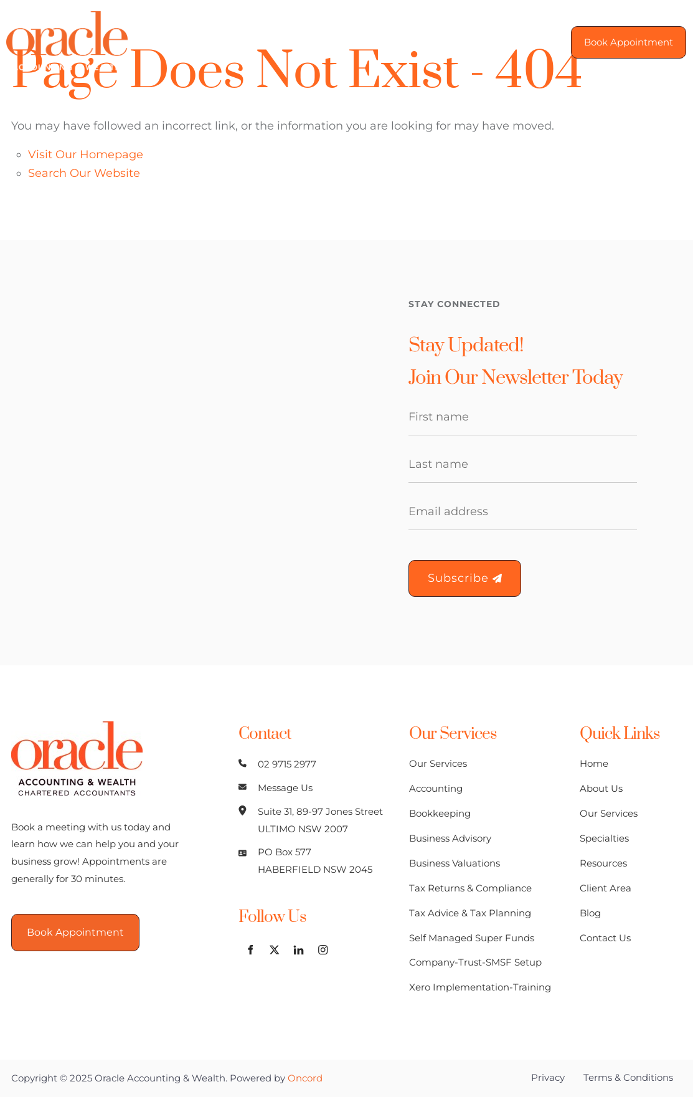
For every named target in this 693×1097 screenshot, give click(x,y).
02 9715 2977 (287, 764)
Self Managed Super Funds (471, 938)
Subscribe (465, 578)
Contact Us (605, 938)
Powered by (276, 1078)
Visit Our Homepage (85, 154)
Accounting (436, 788)
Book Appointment (622, 34)
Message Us (285, 788)
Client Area (605, 888)
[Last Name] (523, 465)
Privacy (548, 1077)
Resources (603, 863)
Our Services (438, 763)
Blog (590, 913)
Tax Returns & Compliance (470, 888)
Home (594, 763)
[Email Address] (523, 512)
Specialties (604, 838)
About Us (601, 788)
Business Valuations (454, 863)
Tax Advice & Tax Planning (470, 913)
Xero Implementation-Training (480, 987)
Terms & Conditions (628, 1077)
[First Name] (523, 417)
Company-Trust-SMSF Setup (475, 962)
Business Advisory (450, 838)
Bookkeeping (440, 813)
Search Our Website (84, 173)
